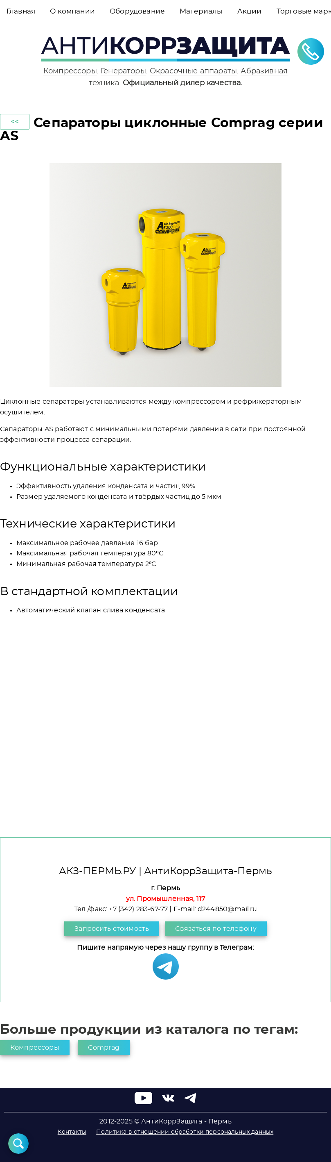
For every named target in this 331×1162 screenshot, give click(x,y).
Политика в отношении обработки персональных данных (184, 1132)
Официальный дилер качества (182, 83)
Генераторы (123, 71)
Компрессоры (70, 71)
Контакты (72, 1132)
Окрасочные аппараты (193, 71)
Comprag (103, 1047)
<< (15, 121)
